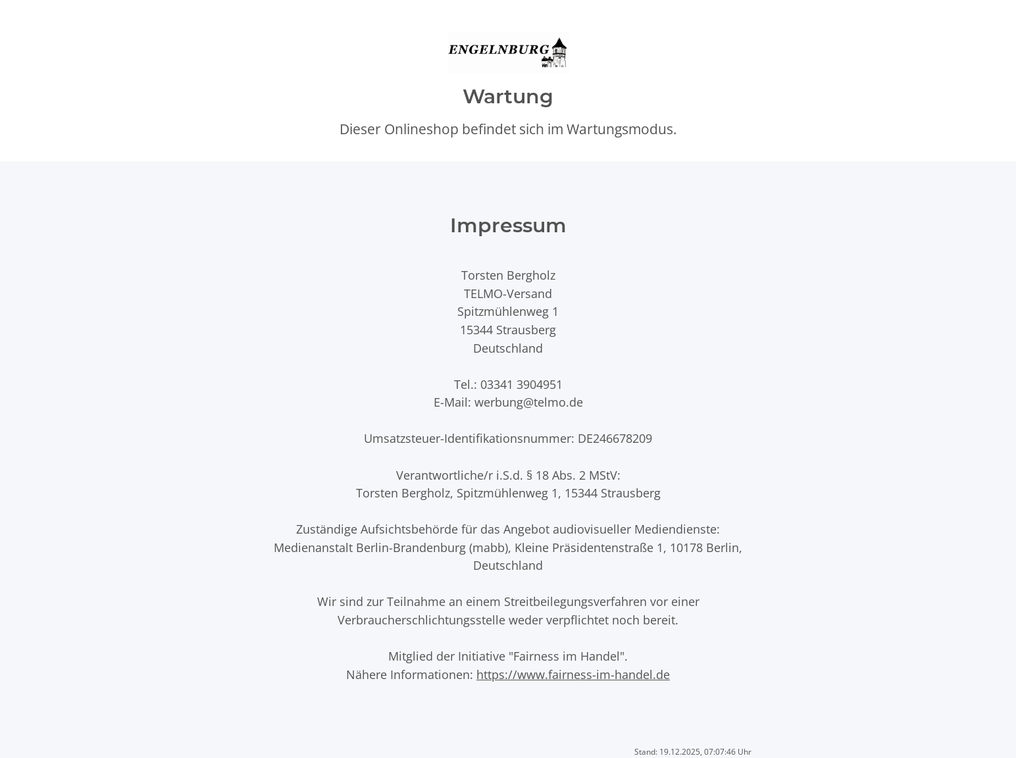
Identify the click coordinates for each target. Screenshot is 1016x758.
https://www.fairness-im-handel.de (573, 674)
